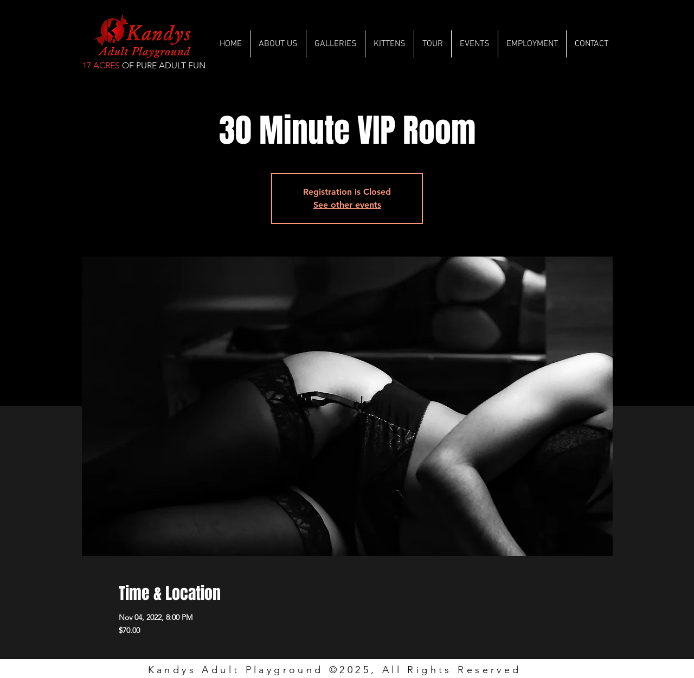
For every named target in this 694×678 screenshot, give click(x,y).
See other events (347, 205)
